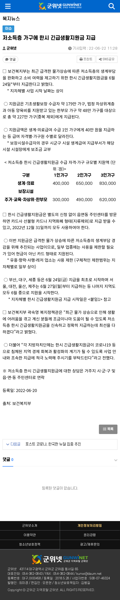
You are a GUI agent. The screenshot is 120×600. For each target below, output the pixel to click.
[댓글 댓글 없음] (10, 59)
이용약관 (30, 535)
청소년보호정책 (29, 544)
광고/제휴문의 (90, 544)
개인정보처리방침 (90, 525)
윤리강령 (90, 535)
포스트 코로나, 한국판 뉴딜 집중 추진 (53, 444)
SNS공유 (107, 59)
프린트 (86, 59)
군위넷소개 (29, 525)
